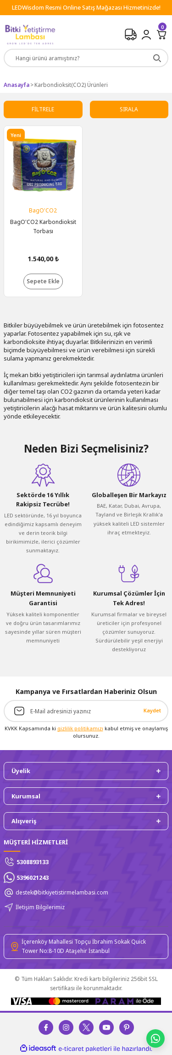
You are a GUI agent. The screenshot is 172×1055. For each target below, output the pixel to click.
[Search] (86, 58)
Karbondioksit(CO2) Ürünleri (71, 84)
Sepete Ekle (43, 281)
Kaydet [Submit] (152, 710)
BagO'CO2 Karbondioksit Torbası (43, 226)
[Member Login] (146, 34)
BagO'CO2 (43, 210)
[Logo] (30, 34)
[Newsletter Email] (86, 711)
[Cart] (161, 34)
